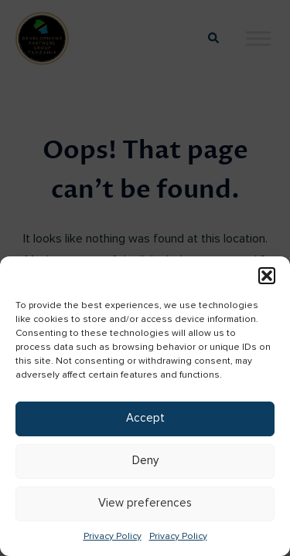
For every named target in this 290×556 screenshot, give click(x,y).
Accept (145, 418)
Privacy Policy (113, 536)
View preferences (145, 503)
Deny (145, 460)
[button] (267, 275)
